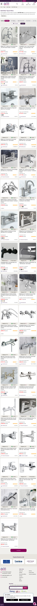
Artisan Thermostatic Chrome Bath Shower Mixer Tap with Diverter (27, 108)
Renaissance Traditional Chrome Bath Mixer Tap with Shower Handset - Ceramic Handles (27, 77)
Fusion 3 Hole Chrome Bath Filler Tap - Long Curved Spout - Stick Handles (26, 47)
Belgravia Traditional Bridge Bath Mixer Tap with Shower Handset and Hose (9, 295)
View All (22, 23)
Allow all (12, 599)
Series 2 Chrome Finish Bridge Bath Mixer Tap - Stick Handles (27, 449)
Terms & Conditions (32, 574)
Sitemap (20, 575)
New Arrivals (28, 20)
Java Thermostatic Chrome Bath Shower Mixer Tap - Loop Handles (8, 140)
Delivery (30, 570)
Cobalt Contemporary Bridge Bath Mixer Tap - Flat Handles (8, 108)
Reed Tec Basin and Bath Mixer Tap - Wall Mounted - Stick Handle (27, 263)
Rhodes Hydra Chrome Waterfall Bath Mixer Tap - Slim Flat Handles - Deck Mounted (27, 479)
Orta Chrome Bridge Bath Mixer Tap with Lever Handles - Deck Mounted (27, 419)
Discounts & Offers (22, 574)
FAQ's (20, 579)
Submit (25, 587)
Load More (18, 550)
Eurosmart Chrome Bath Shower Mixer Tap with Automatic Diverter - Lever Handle (8, 479)
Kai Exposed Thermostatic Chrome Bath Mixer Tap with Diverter (26, 387)
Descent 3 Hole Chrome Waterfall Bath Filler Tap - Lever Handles (27, 140)
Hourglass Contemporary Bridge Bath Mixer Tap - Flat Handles (8, 232)
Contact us (21, 577)
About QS (21, 570)
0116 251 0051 (4, 577)
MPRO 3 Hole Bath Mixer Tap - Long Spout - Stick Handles (9, 263)
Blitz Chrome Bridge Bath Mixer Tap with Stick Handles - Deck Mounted (27, 232)
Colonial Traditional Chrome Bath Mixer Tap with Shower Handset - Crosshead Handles (9, 326)
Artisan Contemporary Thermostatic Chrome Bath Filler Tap (9, 509)
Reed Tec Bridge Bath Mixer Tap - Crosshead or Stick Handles (27, 200)
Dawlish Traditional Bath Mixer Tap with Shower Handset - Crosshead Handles (8, 77)
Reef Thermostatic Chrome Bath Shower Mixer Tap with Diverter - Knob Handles (8, 357)
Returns (20, 580)
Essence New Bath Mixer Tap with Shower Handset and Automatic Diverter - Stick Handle (8, 419)
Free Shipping (13, 20)
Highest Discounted (21, 20)
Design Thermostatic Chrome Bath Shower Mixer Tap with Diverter (27, 357)
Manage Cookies (24, 599)
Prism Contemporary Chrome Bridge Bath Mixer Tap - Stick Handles (9, 170)
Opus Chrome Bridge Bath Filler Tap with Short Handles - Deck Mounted (9, 539)
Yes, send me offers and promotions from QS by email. (19, 585)
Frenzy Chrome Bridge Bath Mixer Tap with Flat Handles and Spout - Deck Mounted (8, 449)
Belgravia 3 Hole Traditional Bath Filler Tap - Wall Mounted (26, 326)
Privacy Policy (31, 572)
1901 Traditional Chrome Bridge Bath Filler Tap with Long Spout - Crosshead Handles (27, 170)
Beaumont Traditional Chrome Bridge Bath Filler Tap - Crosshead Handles (27, 294)
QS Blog (20, 572)
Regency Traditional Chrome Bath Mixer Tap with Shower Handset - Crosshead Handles (9, 201)
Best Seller (7, 20)
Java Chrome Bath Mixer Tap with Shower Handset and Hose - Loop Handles (27, 509)
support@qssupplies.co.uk (6, 575)
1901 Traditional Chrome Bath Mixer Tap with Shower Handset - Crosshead (9, 47)
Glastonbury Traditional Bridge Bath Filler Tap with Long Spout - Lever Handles (8, 388)
